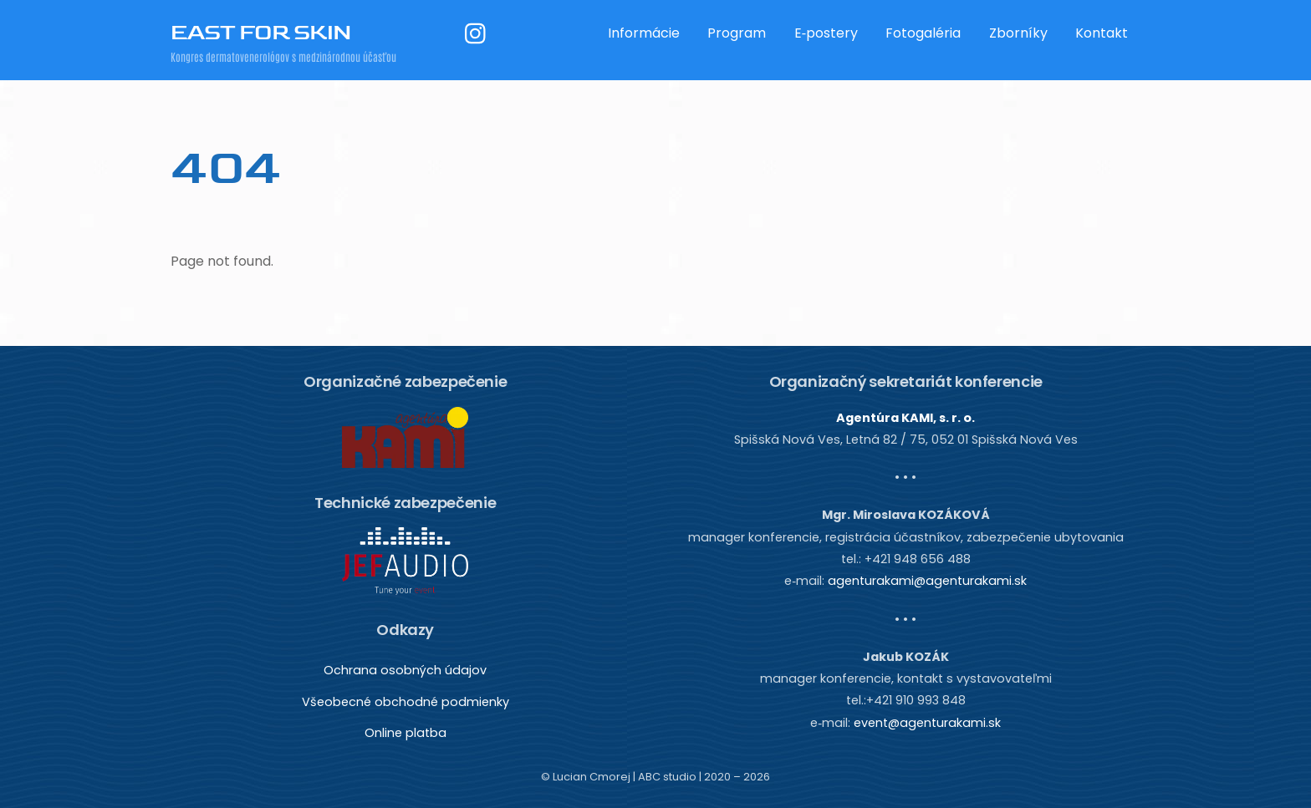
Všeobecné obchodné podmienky (405, 702)
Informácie (644, 33)
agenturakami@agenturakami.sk (927, 580)
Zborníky (1018, 33)
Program (736, 33)
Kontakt (1101, 33)
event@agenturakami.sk (927, 722)
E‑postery (826, 33)
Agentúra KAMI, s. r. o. (905, 417)
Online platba (405, 732)
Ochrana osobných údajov (405, 670)
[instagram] (479, 33)
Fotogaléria (923, 33)
